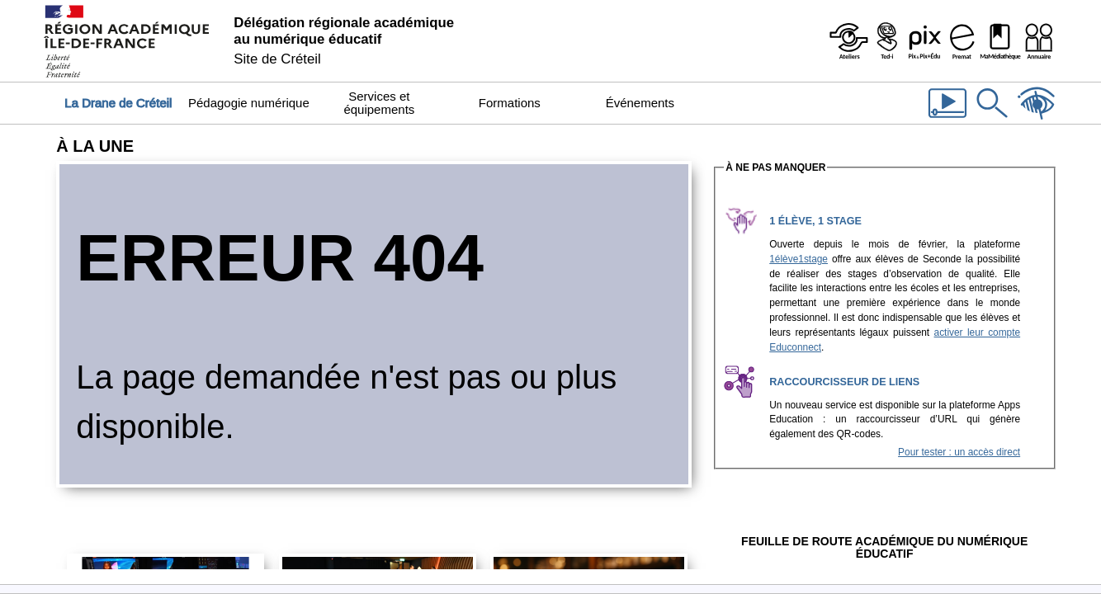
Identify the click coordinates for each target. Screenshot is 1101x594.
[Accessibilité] (1036, 119)
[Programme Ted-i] (886, 41)
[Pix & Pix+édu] (924, 41)
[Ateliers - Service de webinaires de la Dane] (848, 41)
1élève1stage (798, 259)
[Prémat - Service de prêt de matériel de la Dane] (962, 41)
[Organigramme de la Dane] (1038, 41)
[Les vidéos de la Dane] (947, 119)
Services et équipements (378, 102)
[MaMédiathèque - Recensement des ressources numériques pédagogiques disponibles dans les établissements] (1000, 41)
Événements (640, 103)
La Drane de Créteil (118, 103)
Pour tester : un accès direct (959, 452)
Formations (510, 103)
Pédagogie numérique (249, 103)
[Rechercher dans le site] (992, 119)
